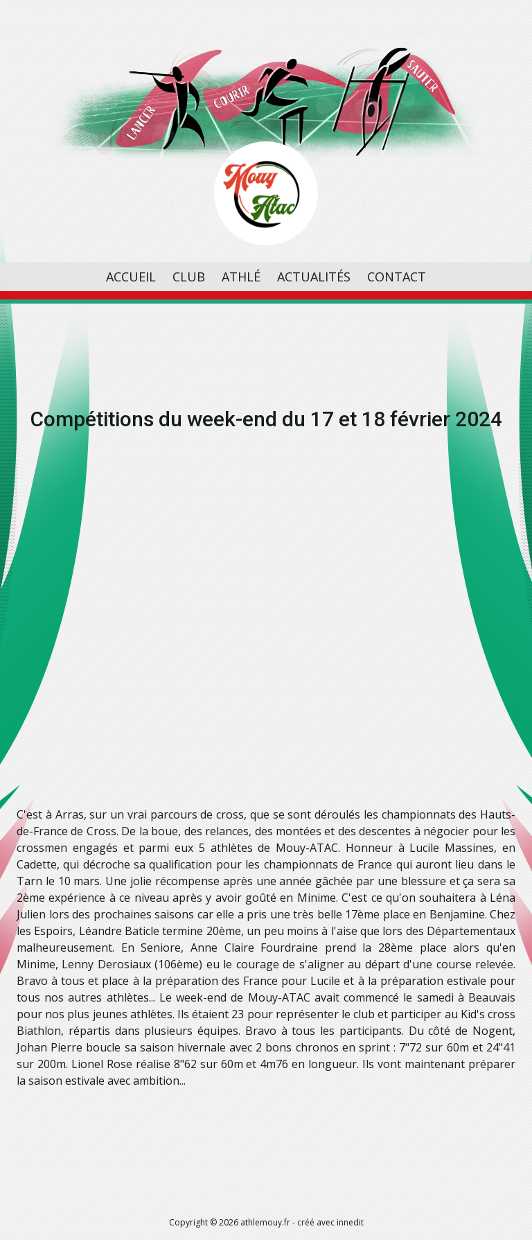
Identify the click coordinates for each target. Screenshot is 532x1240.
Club (188, 276)
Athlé (241, 276)
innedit (350, 1222)
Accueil (131, 276)
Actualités (314, 276)
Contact (396, 276)
